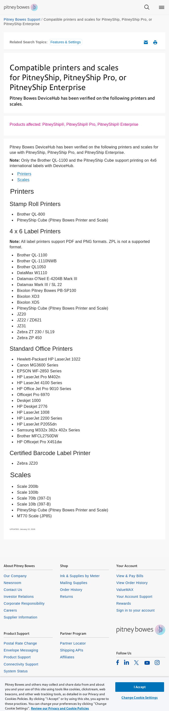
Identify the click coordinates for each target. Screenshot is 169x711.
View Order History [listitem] (132, 583)
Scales (23, 180)
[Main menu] (161, 7)
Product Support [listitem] (17, 657)
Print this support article (155, 42)
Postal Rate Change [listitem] (20, 643)
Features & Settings (66, 42)
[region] (84, 694)
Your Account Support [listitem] (134, 597)
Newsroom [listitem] (12, 583)
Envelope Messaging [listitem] (21, 650)
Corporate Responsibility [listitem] (24, 603)
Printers (24, 174)
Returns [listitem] (66, 597)
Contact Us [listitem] (13, 590)
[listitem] (117, 662)
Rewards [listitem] (123, 603)
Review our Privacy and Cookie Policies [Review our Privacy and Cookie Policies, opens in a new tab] (60, 708)
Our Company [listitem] (15, 576)
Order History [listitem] (71, 590)
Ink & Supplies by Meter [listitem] (80, 576)
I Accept (140, 687)
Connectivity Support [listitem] (21, 664)
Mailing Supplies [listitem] (73, 583)
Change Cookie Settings (139, 697)
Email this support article (146, 42)
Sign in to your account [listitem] (135, 610)
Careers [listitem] (10, 610)
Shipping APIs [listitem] (71, 650)
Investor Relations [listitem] (19, 597)
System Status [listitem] (16, 671)
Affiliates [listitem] (67, 657)
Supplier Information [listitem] (20, 617)
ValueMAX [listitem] (125, 590)
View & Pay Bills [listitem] (129, 576)
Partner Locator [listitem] (73, 643)
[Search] (146, 7)
